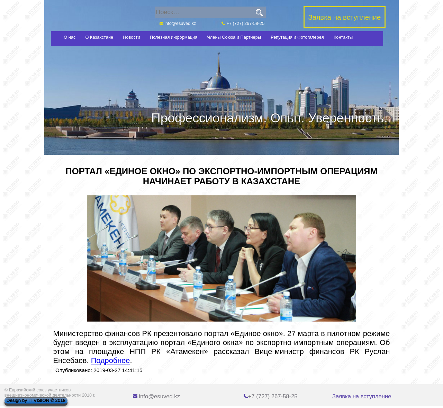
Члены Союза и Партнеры (234, 37)
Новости (131, 37)
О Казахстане (99, 37)
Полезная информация (173, 37)
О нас (69, 37)
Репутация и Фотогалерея (297, 37)
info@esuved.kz (178, 23)
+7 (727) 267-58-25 (243, 23)
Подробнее (110, 360)
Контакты (343, 37)
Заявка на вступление (361, 396)
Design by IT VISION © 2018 (36, 400)
